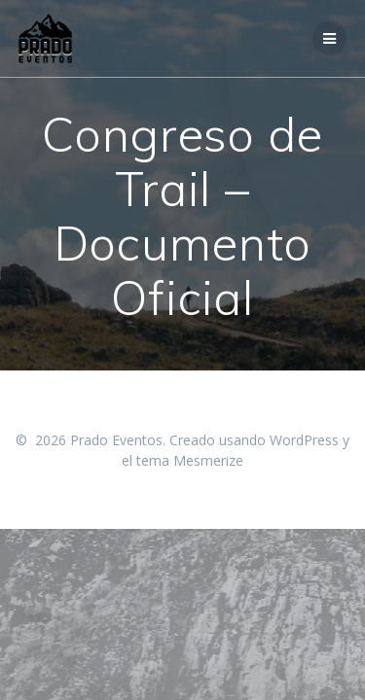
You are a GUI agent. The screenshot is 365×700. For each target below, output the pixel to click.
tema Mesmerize (189, 460)
